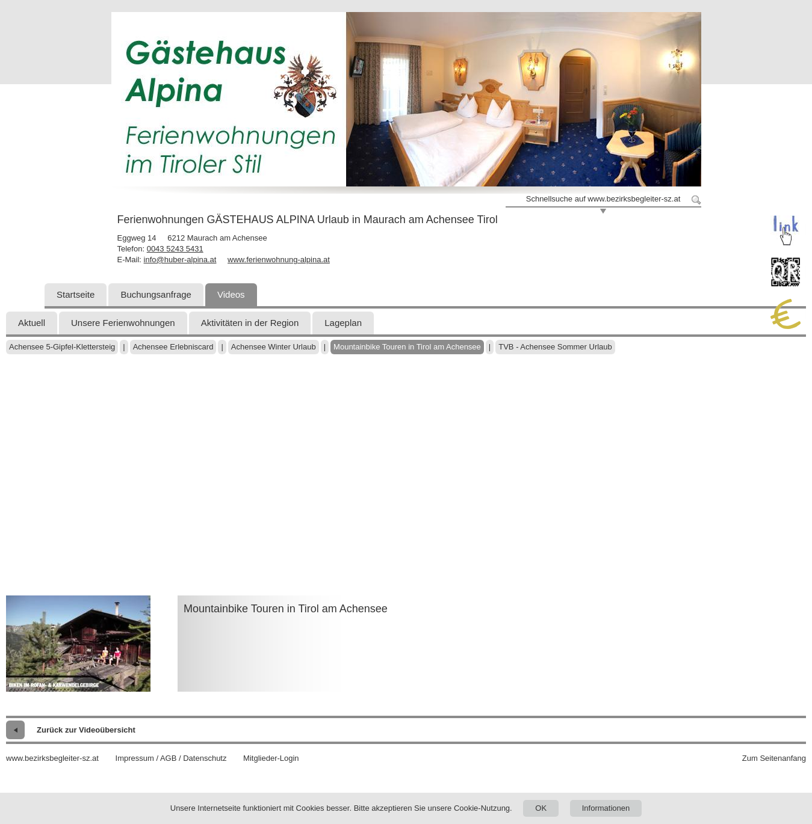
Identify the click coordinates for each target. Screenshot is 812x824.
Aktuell (31, 323)
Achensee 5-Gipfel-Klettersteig (62, 346)
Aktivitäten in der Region (250, 323)
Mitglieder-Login (271, 758)
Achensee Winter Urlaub (273, 346)
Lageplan (343, 323)
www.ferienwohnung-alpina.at (279, 259)
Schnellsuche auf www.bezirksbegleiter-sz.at (603, 198)
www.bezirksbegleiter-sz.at (52, 758)
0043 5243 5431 (175, 248)
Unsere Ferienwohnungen (123, 323)
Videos (231, 294)
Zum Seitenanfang (774, 758)
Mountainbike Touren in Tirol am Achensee (407, 346)
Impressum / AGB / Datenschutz (171, 758)
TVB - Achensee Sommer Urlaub (555, 346)
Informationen (606, 808)
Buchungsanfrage (155, 294)
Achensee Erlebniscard (173, 346)
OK (541, 808)
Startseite (76, 294)
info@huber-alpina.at (180, 259)
